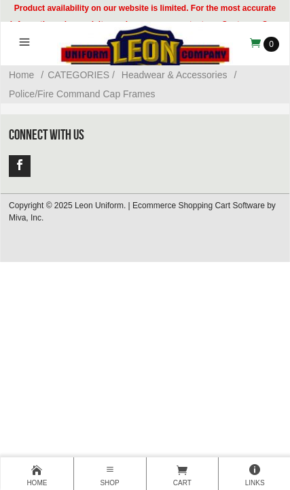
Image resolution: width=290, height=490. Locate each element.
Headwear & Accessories (175, 74)
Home (21, 74)
